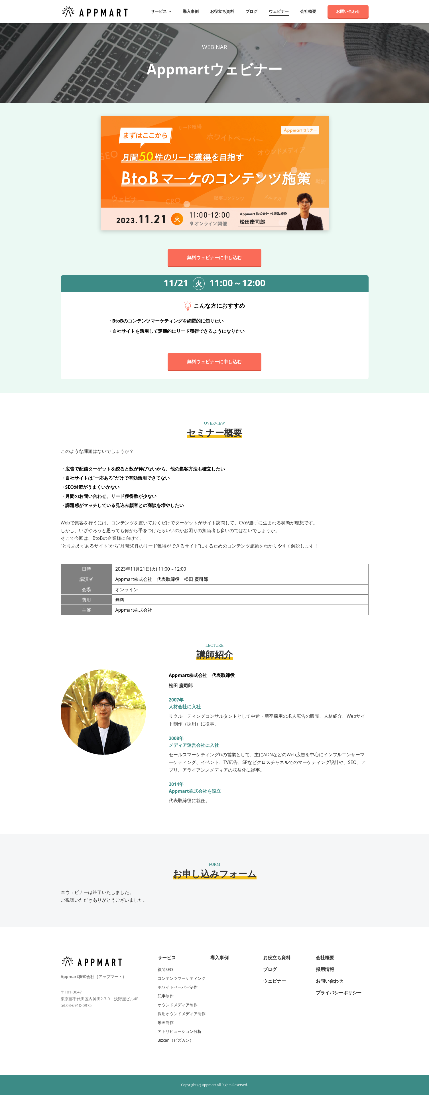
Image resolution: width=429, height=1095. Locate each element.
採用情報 (325, 969)
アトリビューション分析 (180, 1031)
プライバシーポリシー (338, 992)
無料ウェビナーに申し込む (214, 257)
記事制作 (166, 996)
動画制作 (166, 1022)
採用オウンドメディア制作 (182, 1013)
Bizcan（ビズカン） (176, 1040)
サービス (167, 957)
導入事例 (191, 11)
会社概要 (308, 11)
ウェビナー (279, 11)
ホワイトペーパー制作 (178, 987)
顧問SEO (165, 969)
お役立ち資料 (222, 11)
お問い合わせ (348, 11)
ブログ (251, 11)
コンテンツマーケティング (182, 978)
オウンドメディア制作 (178, 1004)
